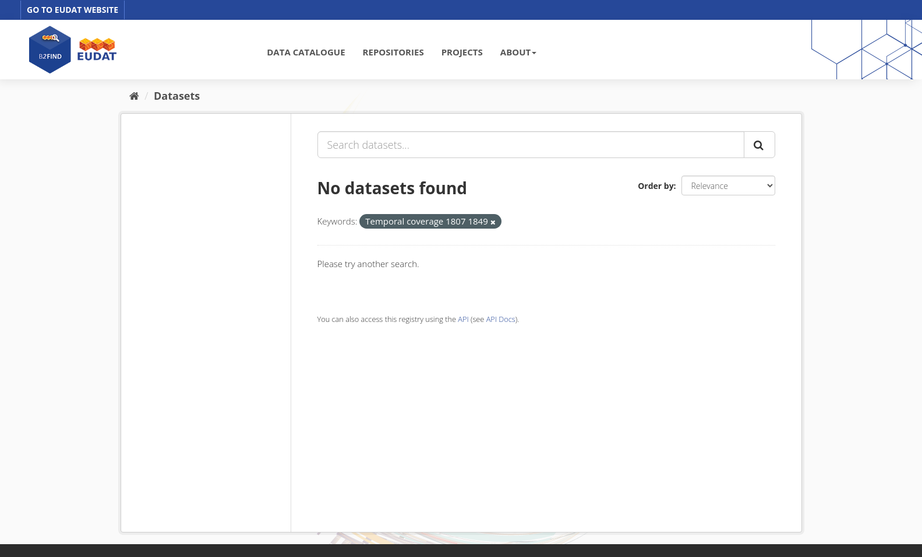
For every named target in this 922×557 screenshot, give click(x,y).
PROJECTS (462, 52)
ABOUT (518, 52)
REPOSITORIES (393, 52)
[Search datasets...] (530, 144)
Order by (655, 185)
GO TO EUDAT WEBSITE (72, 9)
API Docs (500, 319)
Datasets (177, 96)
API (463, 319)
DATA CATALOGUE (306, 52)
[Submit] (759, 144)
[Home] (134, 96)
